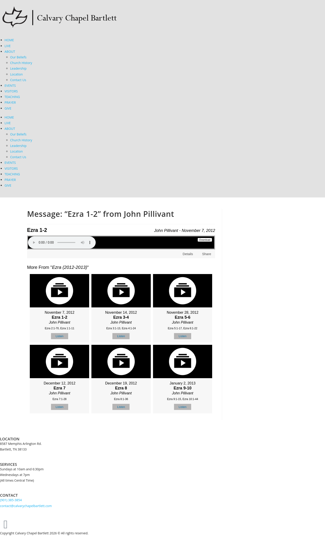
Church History (21, 63)
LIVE (8, 46)
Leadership (18, 68)
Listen (59, 336)
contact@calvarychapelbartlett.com (26, 506)
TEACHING (12, 97)
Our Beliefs (18, 57)
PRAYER (10, 102)
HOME (9, 40)
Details (188, 254)
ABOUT (10, 51)
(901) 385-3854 (11, 500)
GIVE (8, 108)
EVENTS (10, 85)
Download (204, 239)
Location (16, 74)
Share (206, 254)
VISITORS (11, 91)
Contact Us (18, 80)
